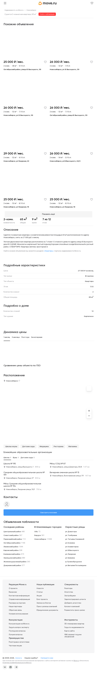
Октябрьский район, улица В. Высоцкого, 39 (68, 115)
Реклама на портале (17, 602)
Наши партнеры (15, 605)
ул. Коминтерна (71, 545)
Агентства (68, 591)
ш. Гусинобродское (73, 560)
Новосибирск (31, 10)
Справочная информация (19, 598)
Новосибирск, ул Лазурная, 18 (16, 207)
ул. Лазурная (70, 553)
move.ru (18, 657)
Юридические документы (47, 609)
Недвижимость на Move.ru (14, 10)
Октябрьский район (12, 542)
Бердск (37, 534)
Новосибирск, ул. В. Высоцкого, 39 (64, 69)
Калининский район (12, 553)
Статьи (40, 591)
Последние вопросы (17, 630)
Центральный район (12, 530)
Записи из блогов (44, 602)
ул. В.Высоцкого (72, 549)
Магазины (72, 445)
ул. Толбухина (71, 534)
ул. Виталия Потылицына (75, 564)
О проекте (13, 587)
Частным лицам (15, 644)
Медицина (44, 445)
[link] (14, 10)
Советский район (11, 534)
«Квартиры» (49, 250)
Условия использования (18, 613)
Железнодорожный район (15, 560)
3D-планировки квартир (74, 623)
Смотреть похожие (48, 511)
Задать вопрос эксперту (19, 626)
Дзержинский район (12, 564)
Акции (39, 595)
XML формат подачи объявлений (72, 634)
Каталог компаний (72, 605)
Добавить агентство (72, 602)
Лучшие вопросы (15, 633)
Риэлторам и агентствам (19, 641)
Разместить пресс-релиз (74, 609)
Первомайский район (13, 538)
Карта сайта (69, 630)
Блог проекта (42, 598)
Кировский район (11, 549)
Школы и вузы (11, 445)
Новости (40, 587)
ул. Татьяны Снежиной (74, 538)
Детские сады (28, 445)
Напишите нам (47, 657)
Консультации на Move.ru (19, 623)
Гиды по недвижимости (74, 626)
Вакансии (13, 591)
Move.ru (76, 659)
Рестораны (58, 445)
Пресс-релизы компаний (47, 605)
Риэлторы (68, 587)
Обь (36, 530)
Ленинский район (11, 545)
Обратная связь (15, 609)
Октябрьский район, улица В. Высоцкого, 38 (22, 69)
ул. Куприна (70, 557)
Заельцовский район (12, 557)
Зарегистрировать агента (75, 598)
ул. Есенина (70, 542)
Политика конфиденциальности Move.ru (17, 661)
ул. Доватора (71, 530)
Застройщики (70, 595)
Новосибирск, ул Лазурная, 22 (16, 161)
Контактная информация (19, 595)
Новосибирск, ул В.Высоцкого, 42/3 (65, 161)
